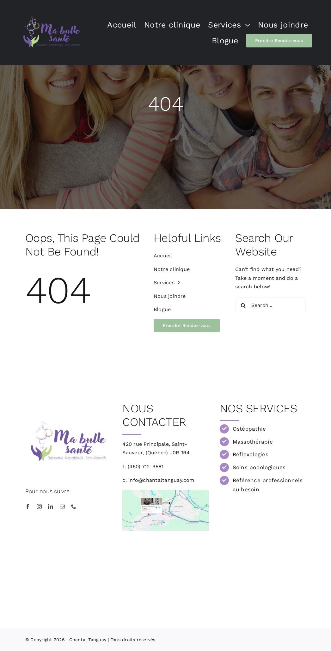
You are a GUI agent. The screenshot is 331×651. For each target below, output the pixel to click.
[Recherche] (243, 305)
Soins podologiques (259, 467)
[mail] (62, 506)
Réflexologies (250, 454)
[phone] (73, 506)
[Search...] (270, 305)
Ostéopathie (249, 429)
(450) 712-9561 (145, 467)
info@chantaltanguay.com (161, 480)
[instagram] (39, 506)
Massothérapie (253, 442)
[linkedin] (50, 506)
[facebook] (27, 506)
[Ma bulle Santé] (165, 492)
